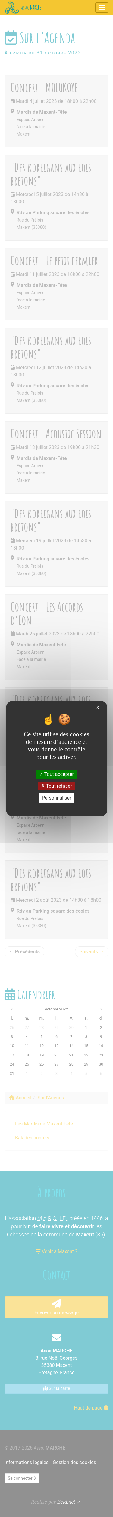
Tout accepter (56, 774)
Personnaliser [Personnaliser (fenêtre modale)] (56, 798)
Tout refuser (56, 786)
